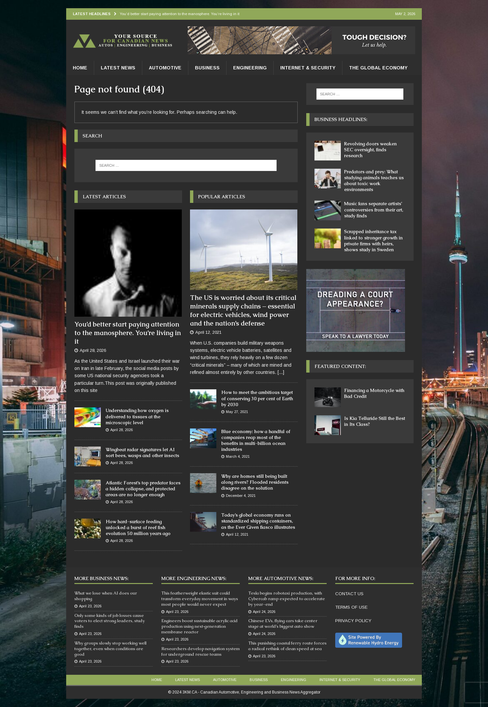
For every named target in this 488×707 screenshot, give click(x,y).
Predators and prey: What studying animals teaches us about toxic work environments (374, 181)
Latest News (118, 67)
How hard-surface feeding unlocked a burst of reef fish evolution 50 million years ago (138, 527)
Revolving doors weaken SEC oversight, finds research (370, 149)
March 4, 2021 (238, 456)
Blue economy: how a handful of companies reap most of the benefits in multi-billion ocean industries (255, 440)
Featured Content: (340, 366)
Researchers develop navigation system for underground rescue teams (200, 651)
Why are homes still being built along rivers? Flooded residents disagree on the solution (254, 482)
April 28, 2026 (93, 350)
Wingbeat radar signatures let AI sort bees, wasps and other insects (142, 452)
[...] (281, 372)
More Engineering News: (193, 578)
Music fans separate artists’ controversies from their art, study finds (373, 209)
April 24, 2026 (264, 612)
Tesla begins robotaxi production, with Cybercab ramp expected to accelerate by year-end (286, 598)
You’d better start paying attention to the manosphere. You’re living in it (127, 333)
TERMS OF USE (351, 607)
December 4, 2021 (241, 496)
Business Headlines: (340, 119)
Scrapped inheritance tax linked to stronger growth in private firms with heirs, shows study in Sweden (373, 241)
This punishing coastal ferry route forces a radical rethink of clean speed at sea (287, 645)
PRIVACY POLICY (353, 620)
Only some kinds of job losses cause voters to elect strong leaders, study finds (109, 621)
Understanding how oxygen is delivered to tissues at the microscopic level (137, 416)
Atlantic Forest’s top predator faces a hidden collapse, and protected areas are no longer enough (143, 489)
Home (80, 67)
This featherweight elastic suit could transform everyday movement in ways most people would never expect (199, 598)
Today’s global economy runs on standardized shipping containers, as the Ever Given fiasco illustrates (258, 521)
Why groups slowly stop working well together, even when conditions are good (110, 648)
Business (207, 67)
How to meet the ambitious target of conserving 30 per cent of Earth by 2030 (257, 398)
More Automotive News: (280, 578)
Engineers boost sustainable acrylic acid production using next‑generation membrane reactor (199, 626)
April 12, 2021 (208, 332)
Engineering (250, 67)
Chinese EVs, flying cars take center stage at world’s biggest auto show (282, 623)
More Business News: (101, 578)
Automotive (165, 67)
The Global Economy (378, 67)
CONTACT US (349, 593)
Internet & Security (308, 67)
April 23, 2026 (90, 606)
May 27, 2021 (237, 412)
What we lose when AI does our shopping (105, 595)
